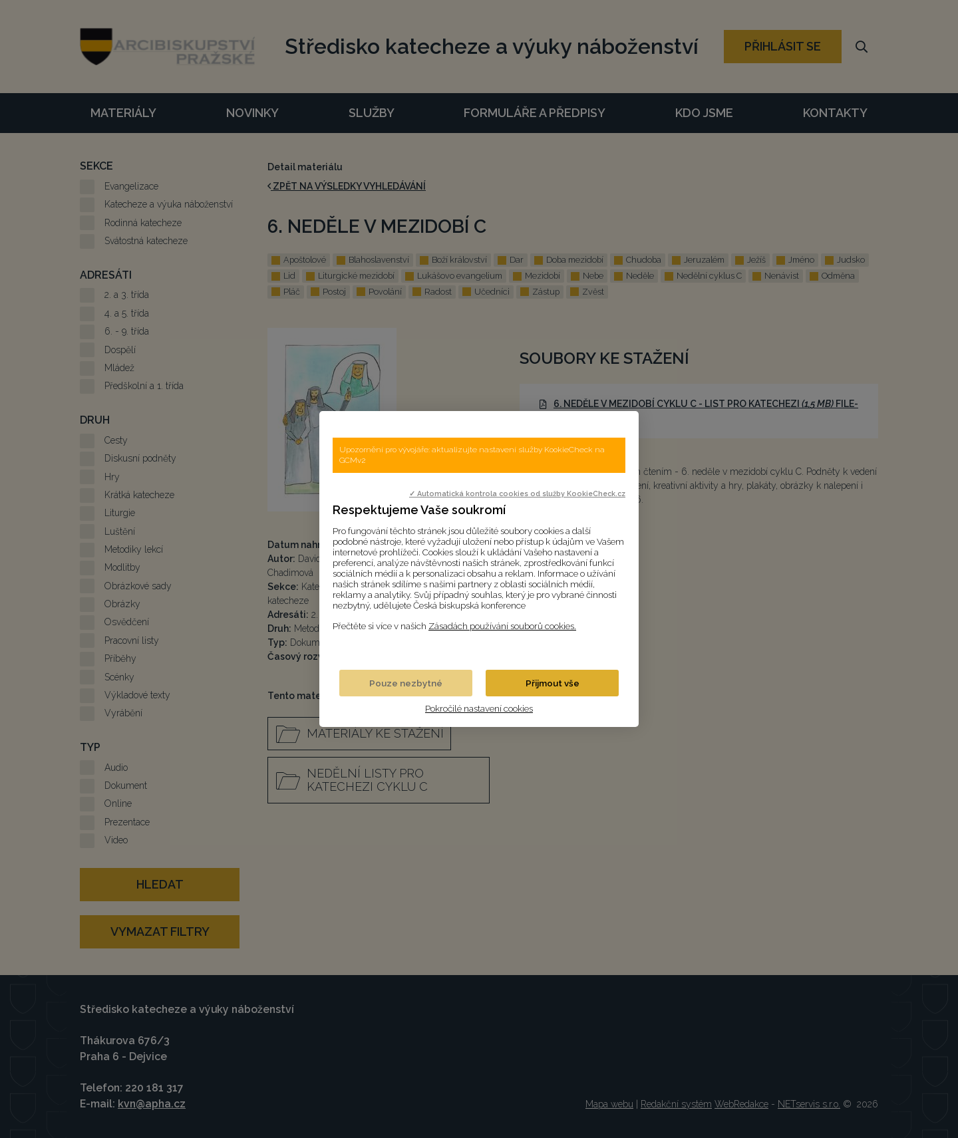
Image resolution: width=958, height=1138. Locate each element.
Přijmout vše (552, 683)
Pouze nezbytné (405, 683)
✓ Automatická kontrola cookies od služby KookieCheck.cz (517, 494)
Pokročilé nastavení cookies (479, 708)
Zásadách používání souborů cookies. (502, 626)
